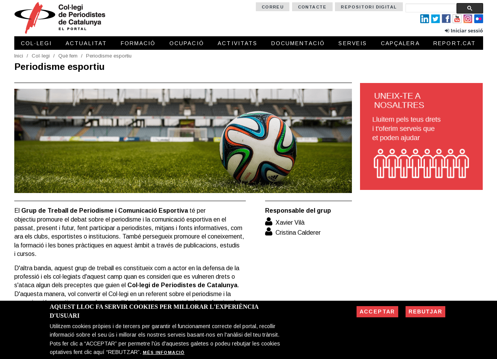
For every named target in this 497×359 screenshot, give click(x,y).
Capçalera (400, 43)
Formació (138, 43)
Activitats (237, 43)
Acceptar (377, 311)
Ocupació (186, 43)
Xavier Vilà (290, 222)
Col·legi (36, 43)
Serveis (352, 43)
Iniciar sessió (467, 30)
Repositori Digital (369, 7)
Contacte (312, 7)
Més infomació (163, 352)
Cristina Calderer (298, 232)
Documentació (298, 43)
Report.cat (454, 43)
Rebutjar (425, 311)
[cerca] (431, 7)
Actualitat (86, 43)
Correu (273, 7)
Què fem (68, 56)
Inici (18, 56)
